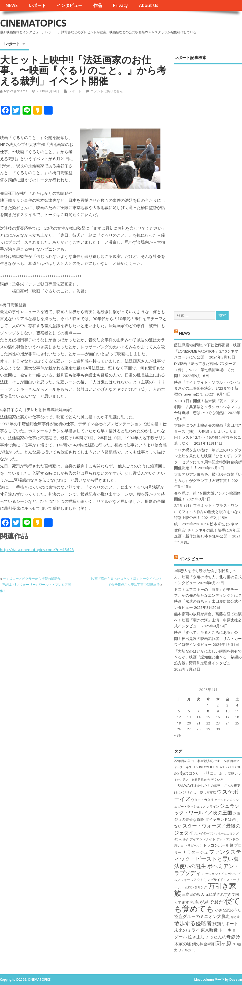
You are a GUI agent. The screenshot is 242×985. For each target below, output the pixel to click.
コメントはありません (107, 91)
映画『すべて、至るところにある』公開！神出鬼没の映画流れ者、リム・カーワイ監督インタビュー (208, 638)
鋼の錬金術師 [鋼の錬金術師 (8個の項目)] (203, 943)
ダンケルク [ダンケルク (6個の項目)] (181, 839)
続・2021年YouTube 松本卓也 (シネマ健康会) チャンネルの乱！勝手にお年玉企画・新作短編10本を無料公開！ (207, 530)
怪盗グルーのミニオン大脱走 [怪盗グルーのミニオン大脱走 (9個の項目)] (202, 916)
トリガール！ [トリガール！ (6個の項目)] (193, 845)
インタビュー (69, 5)
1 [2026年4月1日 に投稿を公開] (208, 705)
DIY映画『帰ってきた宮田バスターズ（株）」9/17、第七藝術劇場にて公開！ (205, 369)
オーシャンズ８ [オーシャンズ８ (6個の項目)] (224, 800)
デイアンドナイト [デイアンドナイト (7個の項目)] (202, 839)
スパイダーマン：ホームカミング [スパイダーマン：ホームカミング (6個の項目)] (216, 833)
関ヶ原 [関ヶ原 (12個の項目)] (223, 943)
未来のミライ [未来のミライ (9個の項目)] (187, 930)
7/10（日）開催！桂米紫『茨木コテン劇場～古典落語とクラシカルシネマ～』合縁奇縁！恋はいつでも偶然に (208, 406)
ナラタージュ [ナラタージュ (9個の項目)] (195, 852)
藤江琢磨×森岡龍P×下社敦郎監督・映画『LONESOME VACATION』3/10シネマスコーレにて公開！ (207, 351)
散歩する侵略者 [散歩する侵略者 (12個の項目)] (193, 923)
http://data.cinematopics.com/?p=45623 (37, 549)
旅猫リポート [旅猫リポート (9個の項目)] (225, 924)
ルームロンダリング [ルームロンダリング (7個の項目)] (192, 887)
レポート (37, 5)
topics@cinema (15, 91)
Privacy (120, 5)
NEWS (11, 5)
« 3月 (178, 735)
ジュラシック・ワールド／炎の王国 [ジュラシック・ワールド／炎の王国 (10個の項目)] (206, 809)
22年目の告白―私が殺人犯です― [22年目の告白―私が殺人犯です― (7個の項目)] (198, 761)
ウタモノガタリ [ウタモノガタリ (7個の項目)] (202, 799)
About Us (148, 5)
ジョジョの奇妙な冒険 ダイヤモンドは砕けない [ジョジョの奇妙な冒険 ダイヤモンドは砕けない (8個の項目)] (207, 819)
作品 (97, 5)
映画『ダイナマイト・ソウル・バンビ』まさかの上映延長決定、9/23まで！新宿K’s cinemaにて (208, 388)
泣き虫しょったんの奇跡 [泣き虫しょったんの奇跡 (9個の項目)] (211, 937)
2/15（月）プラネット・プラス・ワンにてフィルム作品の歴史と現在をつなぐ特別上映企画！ (208, 511)
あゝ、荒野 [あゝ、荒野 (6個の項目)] (226, 773)
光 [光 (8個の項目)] (192, 902)
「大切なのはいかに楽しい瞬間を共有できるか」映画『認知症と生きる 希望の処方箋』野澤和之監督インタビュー (208, 657)
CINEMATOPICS (33, 23)
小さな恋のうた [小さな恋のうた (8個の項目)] (228, 910)
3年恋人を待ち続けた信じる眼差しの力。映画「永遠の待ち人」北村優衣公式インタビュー (208, 576)
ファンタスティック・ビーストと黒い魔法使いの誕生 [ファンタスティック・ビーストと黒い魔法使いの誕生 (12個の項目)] (207, 859)
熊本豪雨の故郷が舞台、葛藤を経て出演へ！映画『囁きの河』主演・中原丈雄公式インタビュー (208, 619)
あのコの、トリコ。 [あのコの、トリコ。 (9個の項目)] (199, 773)
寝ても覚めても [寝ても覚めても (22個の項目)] (207, 904)
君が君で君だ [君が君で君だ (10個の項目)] (209, 902)
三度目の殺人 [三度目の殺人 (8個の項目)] (193, 894)
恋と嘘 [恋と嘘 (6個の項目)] (235, 917)
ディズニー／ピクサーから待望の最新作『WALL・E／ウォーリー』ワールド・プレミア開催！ (35, 584)
